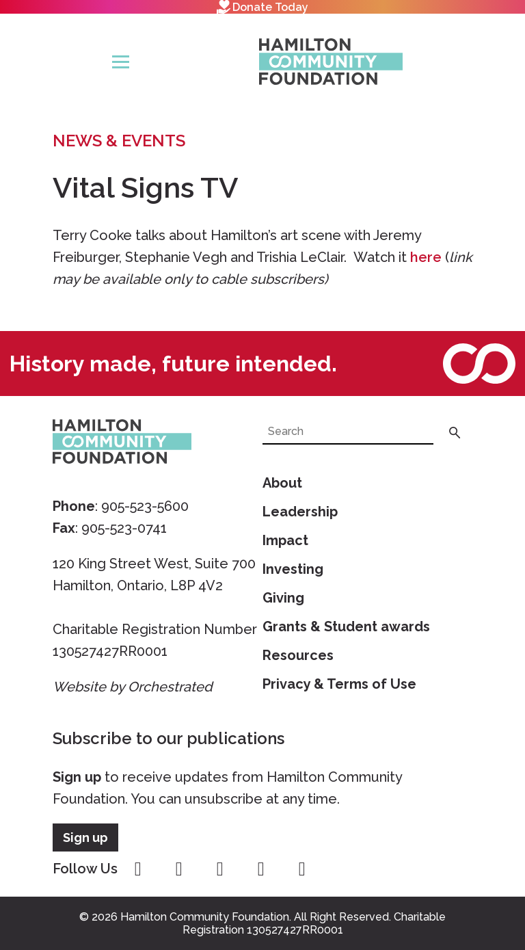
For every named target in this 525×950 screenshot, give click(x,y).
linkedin (302, 869)
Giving (283, 598)
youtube (261, 869)
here (426, 257)
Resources (298, 655)
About (282, 483)
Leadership (300, 511)
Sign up (77, 777)
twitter (220, 869)
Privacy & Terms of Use (339, 684)
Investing (292, 569)
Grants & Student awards (346, 626)
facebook (138, 869)
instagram (179, 869)
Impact (285, 540)
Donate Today (262, 7)
